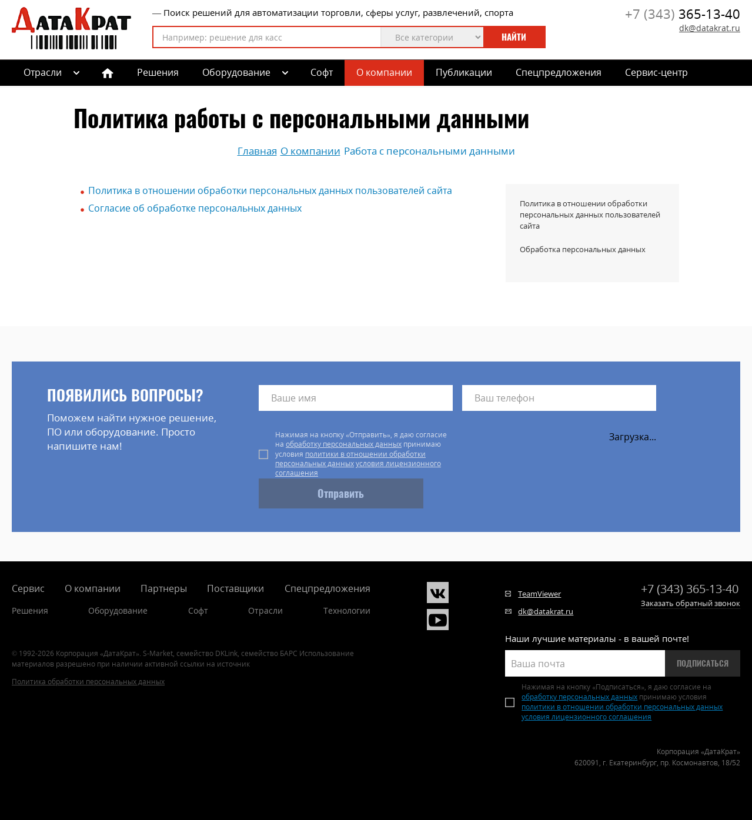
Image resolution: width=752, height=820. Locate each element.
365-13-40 (682, 13)
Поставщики (235, 588)
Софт (321, 72)
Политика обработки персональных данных (88, 682)
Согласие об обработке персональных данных (195, 208)
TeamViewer (539, 593)
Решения (158, 72)
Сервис (28, 588)
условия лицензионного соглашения (358, 468)
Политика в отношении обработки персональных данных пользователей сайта (270, 190)
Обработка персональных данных (583, 249)
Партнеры (164, 588)
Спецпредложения (558, 72)
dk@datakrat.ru (709, 28)
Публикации (464, 72)
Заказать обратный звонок (690, 603)
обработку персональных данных (344, 444)
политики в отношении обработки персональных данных (350, 458)
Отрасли (265, 610)
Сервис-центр (656, 72)
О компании (384, 72)
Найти (514, 37)
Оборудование (236, 72)
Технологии (346, 610)
